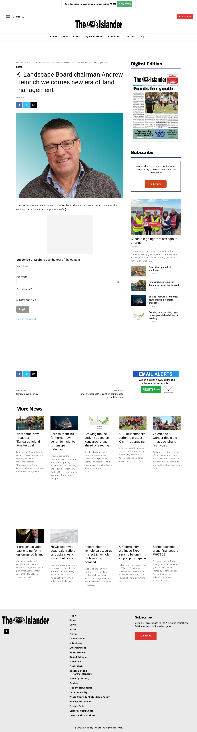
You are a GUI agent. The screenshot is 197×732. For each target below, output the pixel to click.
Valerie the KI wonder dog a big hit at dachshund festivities (165, 439)
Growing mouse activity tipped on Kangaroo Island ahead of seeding (164, 315)
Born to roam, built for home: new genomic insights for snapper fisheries (63, 441)
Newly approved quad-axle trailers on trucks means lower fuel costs (62, 552)
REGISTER (125, 4)
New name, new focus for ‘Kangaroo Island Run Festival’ (28, 439)
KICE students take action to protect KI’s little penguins (132, 437)
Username (22, 266)
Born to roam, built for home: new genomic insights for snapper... (163, 300)
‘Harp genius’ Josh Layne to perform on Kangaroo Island (30, 550)
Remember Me (26, 299)
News (26, 62)
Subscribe (156, 184)
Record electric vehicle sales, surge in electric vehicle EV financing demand (98, 554)
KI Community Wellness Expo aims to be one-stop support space (132, 552)
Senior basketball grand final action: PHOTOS (165, 550)
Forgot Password (26, 319)
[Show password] (118, 282)
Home (19, 62)
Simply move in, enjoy (27, 394)
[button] (19, 17)
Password (22, 276)
